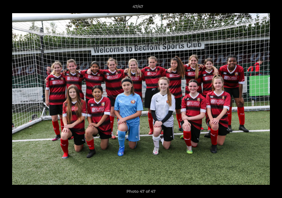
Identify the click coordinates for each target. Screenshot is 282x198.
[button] (259, 8)
